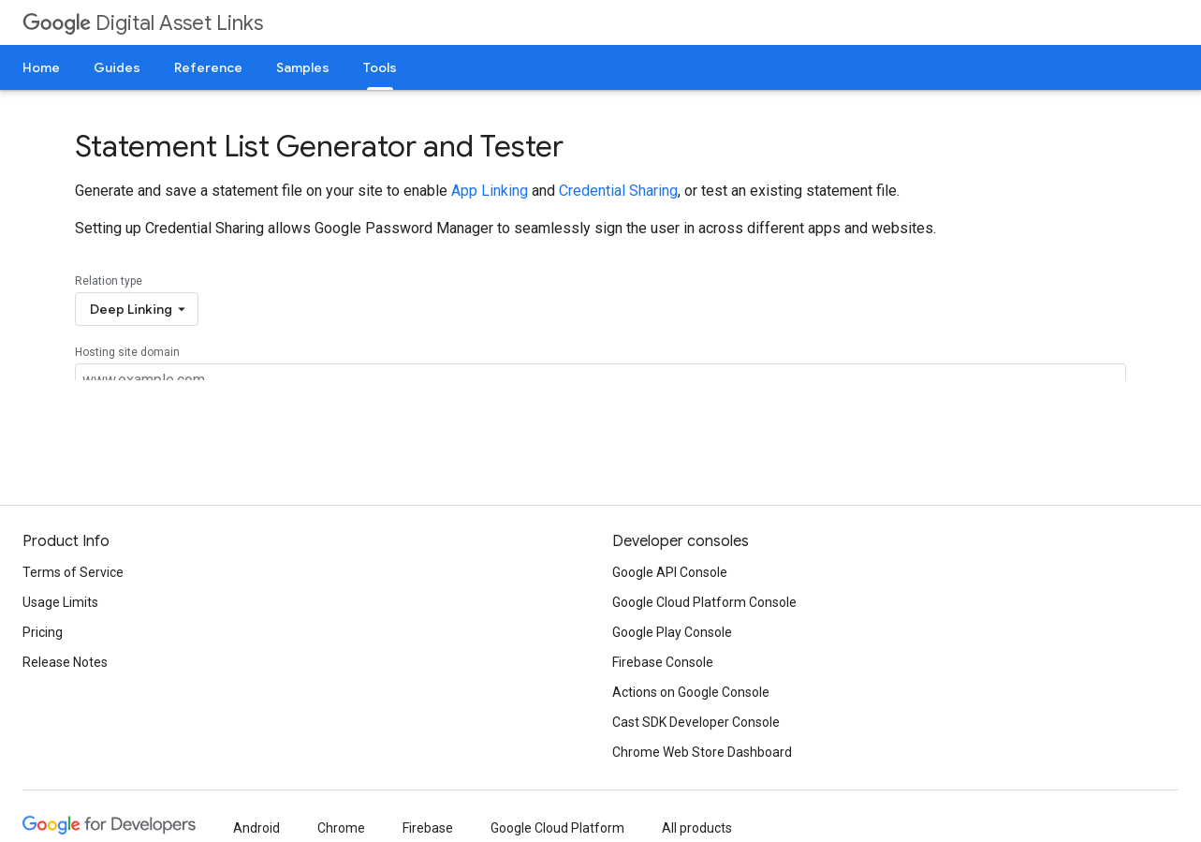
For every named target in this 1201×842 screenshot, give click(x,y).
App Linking (489, 190)
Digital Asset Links (142, 23)
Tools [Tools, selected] (380, 67)
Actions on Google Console (690, 692)
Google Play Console (672, 632)
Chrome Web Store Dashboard (702, 752)
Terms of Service (73, 572)
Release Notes (65, 662)
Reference (208, 67)
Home (41, 67)
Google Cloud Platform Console (704, 602)
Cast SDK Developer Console (696, 722)
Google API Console (669, 572)
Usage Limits (60, 602)
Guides (117, 67)
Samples (303, 67)
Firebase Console (662, 662)
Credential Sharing (618, 190)
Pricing (42, 632)
